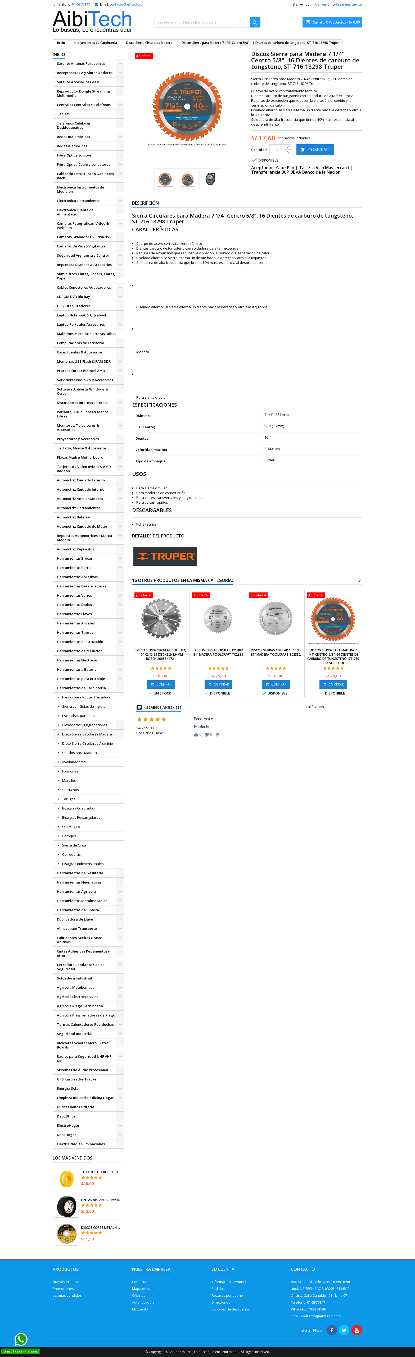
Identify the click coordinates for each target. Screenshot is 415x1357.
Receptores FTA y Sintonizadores (84, 72)
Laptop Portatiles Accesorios (81, 324)
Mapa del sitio (143, 1288)
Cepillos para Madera (79, 752)
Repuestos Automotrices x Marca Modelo (84, 537)
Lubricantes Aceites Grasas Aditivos (79, 939)
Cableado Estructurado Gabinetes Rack (85, 175)
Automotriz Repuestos (75, 549)
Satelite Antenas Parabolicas (81, 63)
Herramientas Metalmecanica (82, 900)
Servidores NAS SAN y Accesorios (85, 380)
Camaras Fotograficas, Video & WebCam (83, 225)
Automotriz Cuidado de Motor (82, 526)
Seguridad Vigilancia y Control (83, 255)
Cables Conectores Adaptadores (84, 287)
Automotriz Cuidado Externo (81, 480)
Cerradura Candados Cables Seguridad (80, 966)
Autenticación (143, 1302)
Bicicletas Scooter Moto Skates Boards (83, 1045)
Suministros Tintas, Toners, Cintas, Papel (86, 276)
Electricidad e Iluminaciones (81, 1144)
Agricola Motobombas (75, 987)
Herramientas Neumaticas (79, 882)
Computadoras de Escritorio (80, 343)
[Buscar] (207, 22)
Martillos (69, 780)
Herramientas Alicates (76, 623)
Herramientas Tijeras (75, 632)
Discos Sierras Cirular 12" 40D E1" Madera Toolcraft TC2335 (218, 652)
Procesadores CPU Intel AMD (81, 370)
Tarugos (68, 799)
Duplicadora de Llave (75, 919)
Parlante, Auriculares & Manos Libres (82, 414)
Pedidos (218, 1288)
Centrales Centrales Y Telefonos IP (86, 104)
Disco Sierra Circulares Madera (87, 734)
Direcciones (220, 1302)
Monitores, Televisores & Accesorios (78, 427)
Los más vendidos (72, 1158)
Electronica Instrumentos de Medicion (80, 189)
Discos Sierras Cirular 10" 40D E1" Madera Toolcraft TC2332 (276, 652)
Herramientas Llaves (74, 613)
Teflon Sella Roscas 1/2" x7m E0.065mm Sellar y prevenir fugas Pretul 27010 (101, 1172)
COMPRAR (314, 150)
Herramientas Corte (74, 567)
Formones (70, 771)
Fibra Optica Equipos (74, 155)
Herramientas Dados (74, 604)
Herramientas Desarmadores (81, 586)
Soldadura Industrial (74, 978)
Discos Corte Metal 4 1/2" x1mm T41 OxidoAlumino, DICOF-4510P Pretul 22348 (101, 1227)
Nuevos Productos (67, 1281)
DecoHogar (66, 1134)
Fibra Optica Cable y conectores (83, 164)
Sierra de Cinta (74, 845)
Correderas (71, 854)
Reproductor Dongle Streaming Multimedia (83, 93)
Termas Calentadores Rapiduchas (85, 1024)
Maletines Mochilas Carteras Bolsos (86, 333)
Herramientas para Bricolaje (81, 678)
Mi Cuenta (140, 1309)
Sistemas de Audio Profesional (82, 1070)
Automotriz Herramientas (78, 507)
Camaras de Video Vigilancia (81, 246)
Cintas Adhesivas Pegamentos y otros (83, 953)
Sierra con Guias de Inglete (84, 706)
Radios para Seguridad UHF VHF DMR (84, 1058)
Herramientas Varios (74, 595)
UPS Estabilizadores (74, 305)
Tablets (63, 114)
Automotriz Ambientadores (80, 498)
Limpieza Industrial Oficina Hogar (85, 1097)
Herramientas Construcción (80, 641)
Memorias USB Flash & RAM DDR (84, 361)
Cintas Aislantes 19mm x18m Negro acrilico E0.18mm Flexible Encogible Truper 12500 (101, 1200)
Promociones (63, 1288)
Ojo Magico (71, 826)
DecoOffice (66, 1116)
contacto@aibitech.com (128, 4)
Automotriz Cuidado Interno (80, 489)
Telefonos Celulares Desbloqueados (74, 125)
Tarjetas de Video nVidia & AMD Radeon (84, 468)
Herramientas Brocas (75, 558)
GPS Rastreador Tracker (77, 1079)
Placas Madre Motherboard (80, 457)
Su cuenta (222, 1269)
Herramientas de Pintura (78, 910)
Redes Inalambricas (73, 136)
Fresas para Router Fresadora (86, 697)
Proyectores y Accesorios (78, 438)
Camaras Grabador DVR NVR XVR (84, 236)
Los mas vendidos (67, 1295)
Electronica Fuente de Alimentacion (75, 212)
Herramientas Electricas (77, 660)
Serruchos (70, 789)
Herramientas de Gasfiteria (80, 873)
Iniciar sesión (321, 4)
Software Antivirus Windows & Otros (82, 391)
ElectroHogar (68, 1125)
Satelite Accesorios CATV (78, 82)
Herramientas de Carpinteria (81, 688)
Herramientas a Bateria (77, 669)
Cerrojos (69, 836)
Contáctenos (142, 1281)
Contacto (303, 1269)
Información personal (228, 1281)
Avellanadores (74, 762)
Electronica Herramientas (78, 200)
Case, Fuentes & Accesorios (79, 352)
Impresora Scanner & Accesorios (84, 264)
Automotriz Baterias (74, 517)
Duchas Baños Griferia (75, 1107)
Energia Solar (68, 1088)
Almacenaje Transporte (77, 928)
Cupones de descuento (230, 1309)
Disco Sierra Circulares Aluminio (87, 743)
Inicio (59, 54)
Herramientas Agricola (76, 891)
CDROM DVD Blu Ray (73, 296)
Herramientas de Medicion (79, 650)
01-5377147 (81, 4)
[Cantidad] (277, 149)
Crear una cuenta (349, 4)
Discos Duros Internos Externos (82, 402)
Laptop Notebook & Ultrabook (82, 315)
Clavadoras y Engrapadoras (84, 725)
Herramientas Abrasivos (77, 576)
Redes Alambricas (72, 146)
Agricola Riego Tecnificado (80, 1006)
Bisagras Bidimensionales (83, 863)
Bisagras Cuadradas (78, 808)
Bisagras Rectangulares (81, 817)
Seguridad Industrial (74, 1033)
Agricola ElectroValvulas (77, 996)
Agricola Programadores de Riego (86, 1015)
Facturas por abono (227, 1295)
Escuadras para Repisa (81, 715)
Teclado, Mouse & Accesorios (81, 448)
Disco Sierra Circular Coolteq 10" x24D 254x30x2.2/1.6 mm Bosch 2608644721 (161, 654)
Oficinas (138, 1295)
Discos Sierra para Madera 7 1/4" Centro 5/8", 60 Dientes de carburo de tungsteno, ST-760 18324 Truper (333, 656)
